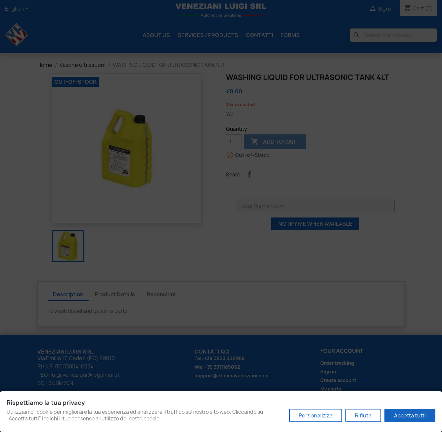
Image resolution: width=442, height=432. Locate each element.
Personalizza (315, 415)
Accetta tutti (410, 415)
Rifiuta (363, 415)
